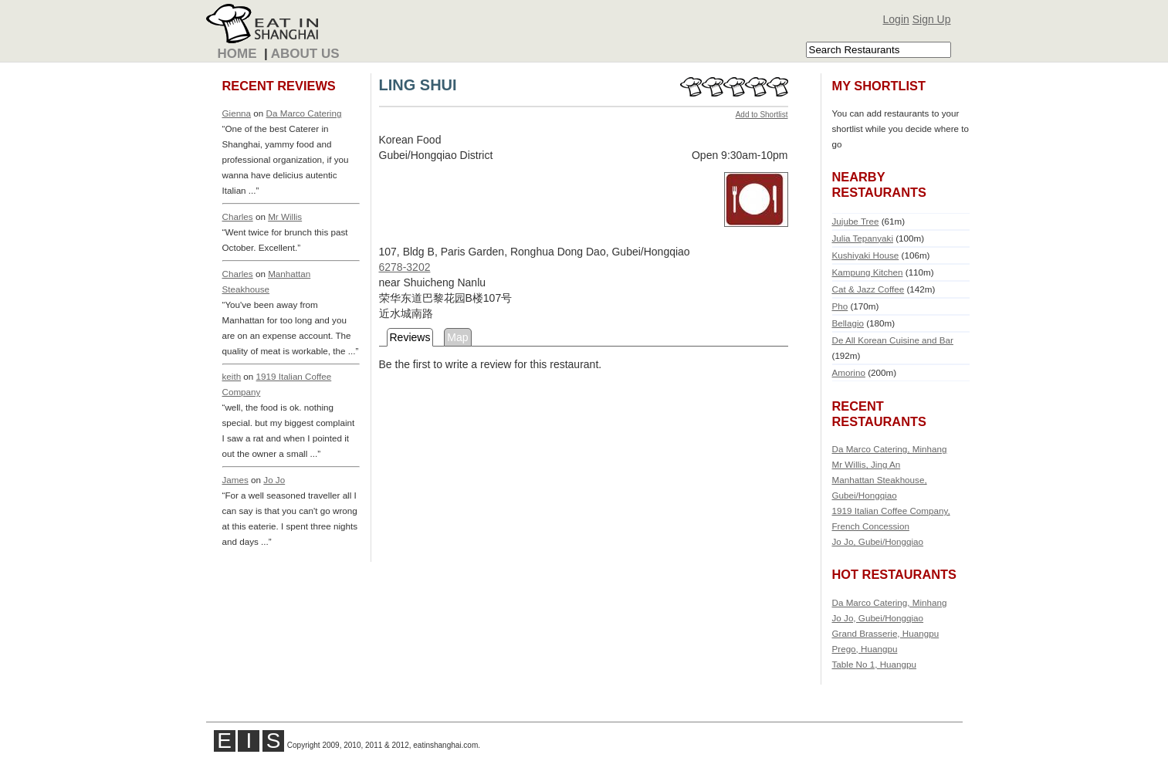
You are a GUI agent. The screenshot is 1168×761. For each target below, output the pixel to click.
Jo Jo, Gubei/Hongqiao (878, 541)
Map (457, 337)
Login (896, 19)
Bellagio (848, 323)
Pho (840, 306)
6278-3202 (405, 267)
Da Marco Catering (304, 113)
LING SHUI (418, 84)
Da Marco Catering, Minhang (889, 449)
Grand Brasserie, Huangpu (885, 633)
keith (232, 376)
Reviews (410, 337)
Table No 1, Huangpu (874, 664)
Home (237, 53)
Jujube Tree (855, 221)
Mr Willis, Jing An (866, 464)
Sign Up (931, 19)
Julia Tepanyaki (863, 238)
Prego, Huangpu (865, 649)
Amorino (848, 372)
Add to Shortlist (762, 114)
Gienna (237, 113)
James (235, 480)
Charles (237, 216)
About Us (305, 53)
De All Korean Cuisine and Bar (892, 340)
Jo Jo (274, 480)
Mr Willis (285, 216)
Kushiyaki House (865, 255)
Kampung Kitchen (867, 272)
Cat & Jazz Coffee (868, 289)
